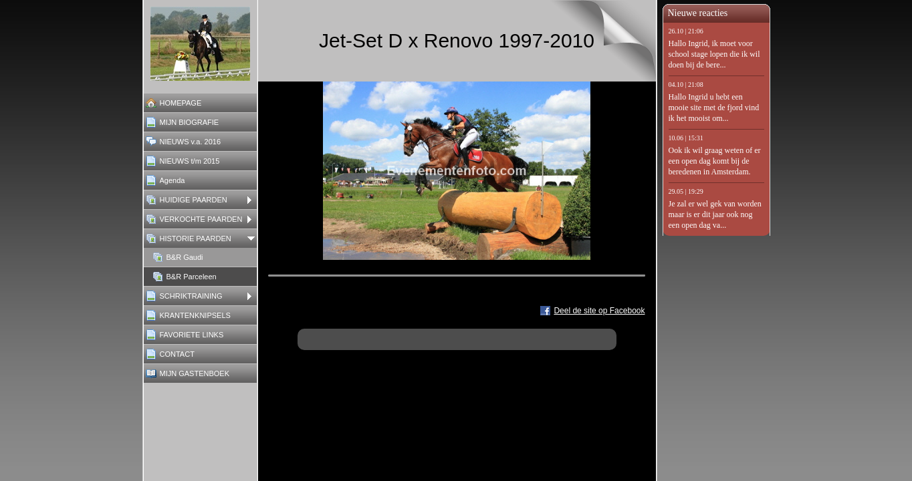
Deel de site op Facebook (599, 310)
